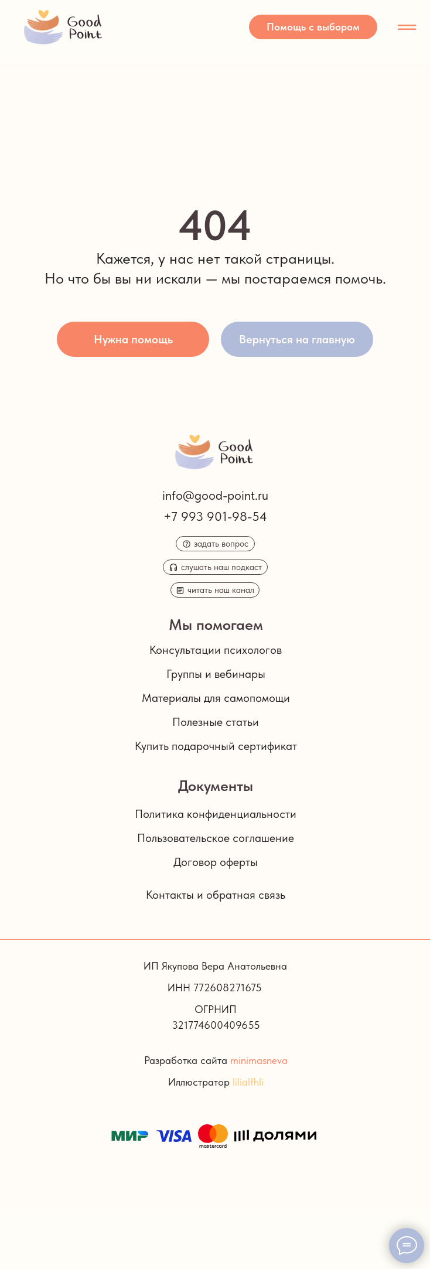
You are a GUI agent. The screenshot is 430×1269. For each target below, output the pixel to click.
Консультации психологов (215, 650)
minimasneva (259, 1060)
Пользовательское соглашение (215, 838)
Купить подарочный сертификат (216, 746)
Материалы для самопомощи (216, 698)
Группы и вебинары (215, 674)
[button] (313, 27)
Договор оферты (215, 862)
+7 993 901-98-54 (215, 516)
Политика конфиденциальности (215, 814)
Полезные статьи (215, 722)
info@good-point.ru (215, 495)
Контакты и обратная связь (215, 895)
